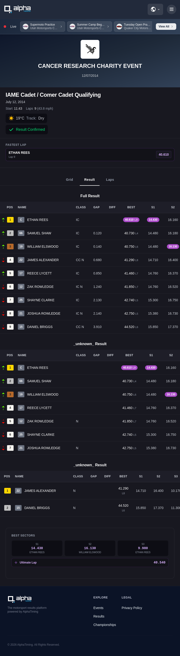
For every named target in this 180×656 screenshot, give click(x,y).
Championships (105, 625)
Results (99, 616)
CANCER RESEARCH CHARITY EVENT (90, 66)
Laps (110, 182)
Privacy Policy (132, 608)
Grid (69, 182)
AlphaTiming (25, 644)
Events (99, 608)
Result (90, 182)
